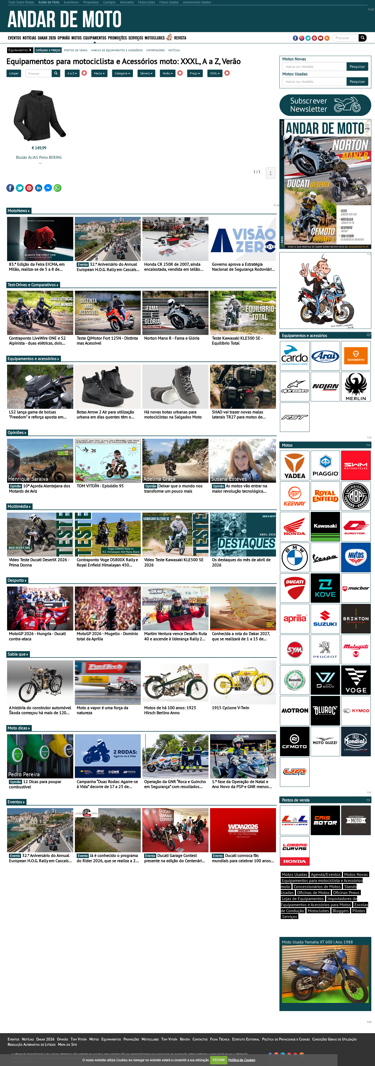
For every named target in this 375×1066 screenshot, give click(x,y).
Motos (76, 37)
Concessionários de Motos (317, 886)
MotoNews (19, 210)
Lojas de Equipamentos (303, 898)
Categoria (122, 73)
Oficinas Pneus (346, 892)
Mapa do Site (67, 1044)
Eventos (14, 37)
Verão (168, 73)
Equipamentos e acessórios (34, 358)
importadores (155, 50)
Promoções (117, 37)
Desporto (17, 580)
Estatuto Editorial (245, 1039)
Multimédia (19, 506)
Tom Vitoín (79, 1039)
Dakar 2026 (47, 37)
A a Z (72, 73)
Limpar (13, 73)
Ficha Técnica (220, 1039)
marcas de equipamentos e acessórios (117, 50)
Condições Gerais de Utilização (334, 1039)
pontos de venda (75, 50)
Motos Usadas (294, 874)
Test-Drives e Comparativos (33, 284)
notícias (174, 50)
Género (146, 73)
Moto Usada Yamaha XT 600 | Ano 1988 (325, 971)
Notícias (29, 37)
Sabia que (18, 654)
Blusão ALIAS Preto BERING (39, 157)
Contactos (199, 1039)
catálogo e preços (48, 50)
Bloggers (341, 910)
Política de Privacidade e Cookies (286, 1039)
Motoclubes (155, 37)
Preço (195, 73)
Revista (180, 37)
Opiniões (17, 432)
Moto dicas (19, 728)
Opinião (64, 37)
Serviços (135, 37)
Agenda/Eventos (326, 874)
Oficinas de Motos (313, 892)
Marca (99, 73)
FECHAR (219, 1060)
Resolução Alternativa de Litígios (31, 1044)
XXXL (215, 73)
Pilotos (358, 910)
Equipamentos (94, 37)
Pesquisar (357, 66)
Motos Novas (356, 874)
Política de (241, 1060)
